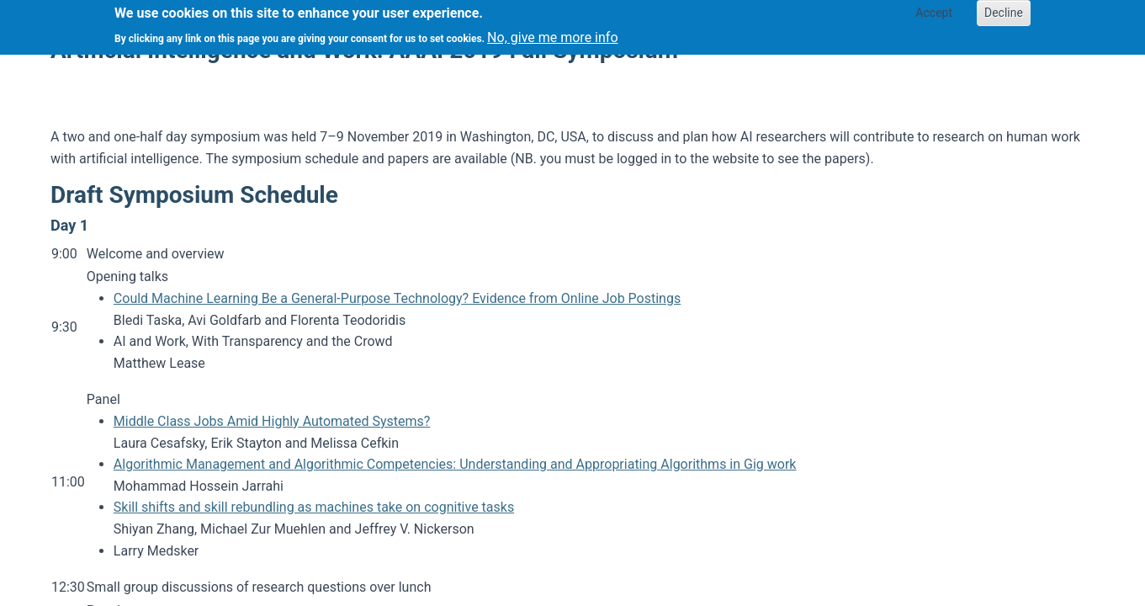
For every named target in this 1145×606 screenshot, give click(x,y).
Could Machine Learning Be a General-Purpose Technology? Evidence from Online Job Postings (397, 298)
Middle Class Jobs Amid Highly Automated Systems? (272, 421)
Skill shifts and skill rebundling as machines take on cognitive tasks (314, 507)
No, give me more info (552, 32)
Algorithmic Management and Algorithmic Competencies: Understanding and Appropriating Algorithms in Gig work (455, 464)
